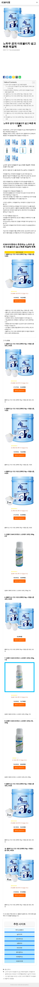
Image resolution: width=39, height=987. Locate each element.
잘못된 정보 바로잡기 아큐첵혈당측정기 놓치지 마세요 (20, 974)
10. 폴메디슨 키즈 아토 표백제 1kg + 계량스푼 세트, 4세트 (20, 118)
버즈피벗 (19, 947)
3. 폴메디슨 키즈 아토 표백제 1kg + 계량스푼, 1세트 (18, 99)
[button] (32, 82)
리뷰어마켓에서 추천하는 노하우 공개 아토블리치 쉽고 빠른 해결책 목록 (19, 91)
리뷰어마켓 (19, 961)
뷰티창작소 (19, 952)
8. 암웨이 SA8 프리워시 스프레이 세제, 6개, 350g (18, 111)
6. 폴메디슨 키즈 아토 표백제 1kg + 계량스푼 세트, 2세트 (19, 106)
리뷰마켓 (5, 2)
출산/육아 (8, 969)
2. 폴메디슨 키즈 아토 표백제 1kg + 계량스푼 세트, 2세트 (19, 96)
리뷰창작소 (19, 956)
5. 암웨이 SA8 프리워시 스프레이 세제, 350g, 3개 (18, 103)
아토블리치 (32, 971)
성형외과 (19, 943)
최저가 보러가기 (19, 301)
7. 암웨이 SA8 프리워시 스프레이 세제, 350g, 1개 (18, 109)
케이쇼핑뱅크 (19, 930)
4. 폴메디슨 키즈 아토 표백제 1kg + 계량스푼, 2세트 (18, 101)
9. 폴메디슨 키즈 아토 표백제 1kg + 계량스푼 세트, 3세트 (20, 114)
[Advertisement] (19, 64)
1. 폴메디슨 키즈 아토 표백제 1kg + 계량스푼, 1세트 (18, 94)
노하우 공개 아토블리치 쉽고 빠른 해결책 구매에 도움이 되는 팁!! (21, 87)
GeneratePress (25, 984)
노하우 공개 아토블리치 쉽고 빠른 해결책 (16, 84)
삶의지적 (19, 934)
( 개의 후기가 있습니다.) (19, 293)
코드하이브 (19, 939)
